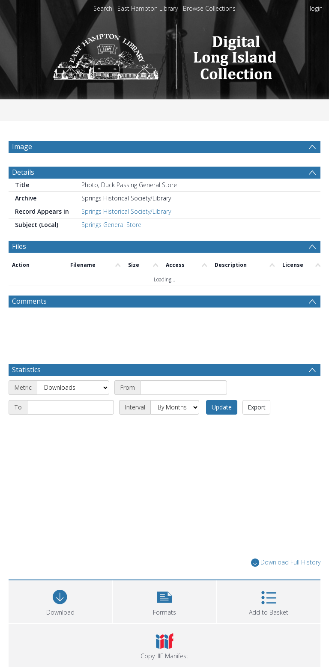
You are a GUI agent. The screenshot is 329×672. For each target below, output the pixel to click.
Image (22, 146)
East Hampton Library (147, 8)
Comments (29, 301)
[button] (164, 600)
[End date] (70, 407)
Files (19, 246)
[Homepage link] (164, 54)
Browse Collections (209, 8)
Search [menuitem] (102, 8)
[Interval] (174, 407)
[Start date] (183, 387)
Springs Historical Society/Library (126, 211)
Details (23, 172)
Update (222, 407)
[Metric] (73, 387)
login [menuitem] (316, 8)
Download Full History (285, 562)
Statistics (26, 369)
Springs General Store (111, 225)
